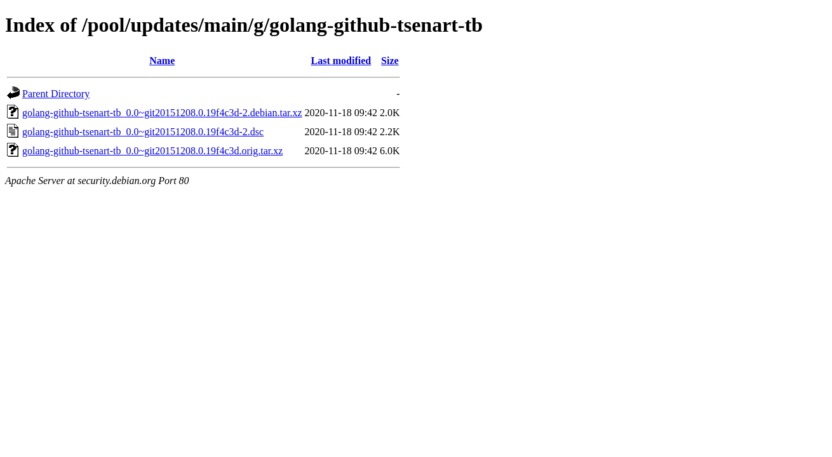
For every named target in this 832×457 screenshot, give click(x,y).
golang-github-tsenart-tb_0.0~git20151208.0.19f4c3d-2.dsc (143, 131)
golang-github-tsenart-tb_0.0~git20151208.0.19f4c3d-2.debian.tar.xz (162, 112)
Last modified (341, 60)
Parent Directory (56, 93)
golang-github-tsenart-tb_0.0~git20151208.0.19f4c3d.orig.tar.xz (152, 150)
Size (390, 60)
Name (162, 60)
